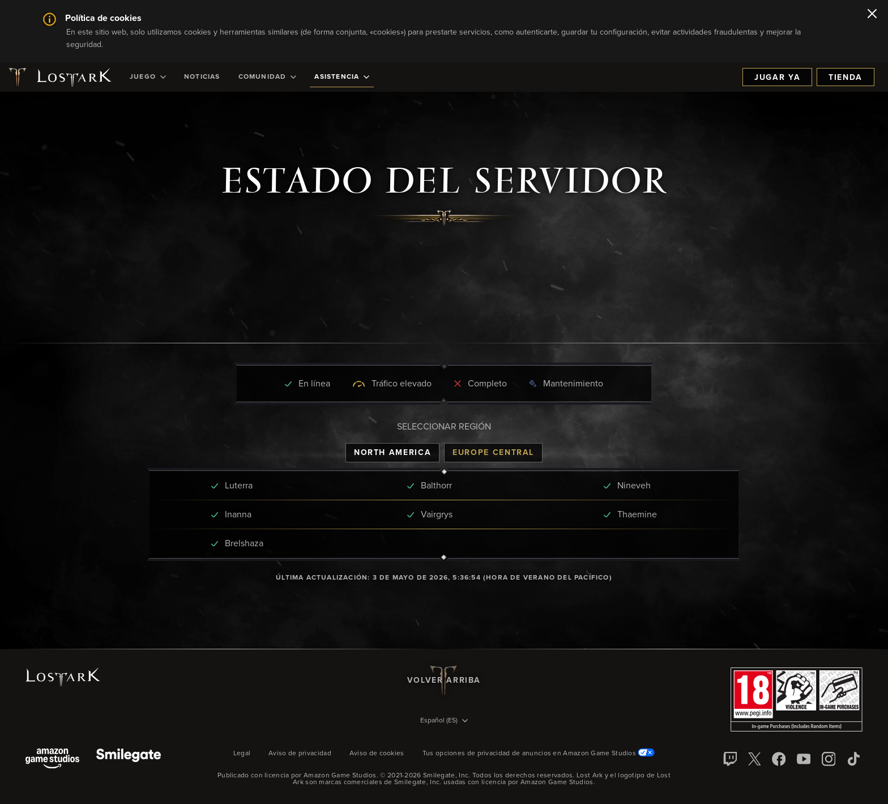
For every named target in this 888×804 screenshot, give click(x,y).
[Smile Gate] (128, 759)
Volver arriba (444, 680)
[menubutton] (444, 721)
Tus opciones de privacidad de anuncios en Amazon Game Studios (538, 753)
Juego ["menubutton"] (148, 77)
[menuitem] (148, 77)
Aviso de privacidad (299, 753)
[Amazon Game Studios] (52, 759)
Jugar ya (777, 78)
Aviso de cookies (376, 753)
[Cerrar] (872, 14)
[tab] (392, 452)
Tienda (846, 78)
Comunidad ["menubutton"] (267, 77)
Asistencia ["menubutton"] (341, 77)
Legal (242, 753)
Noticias (202, 77)
